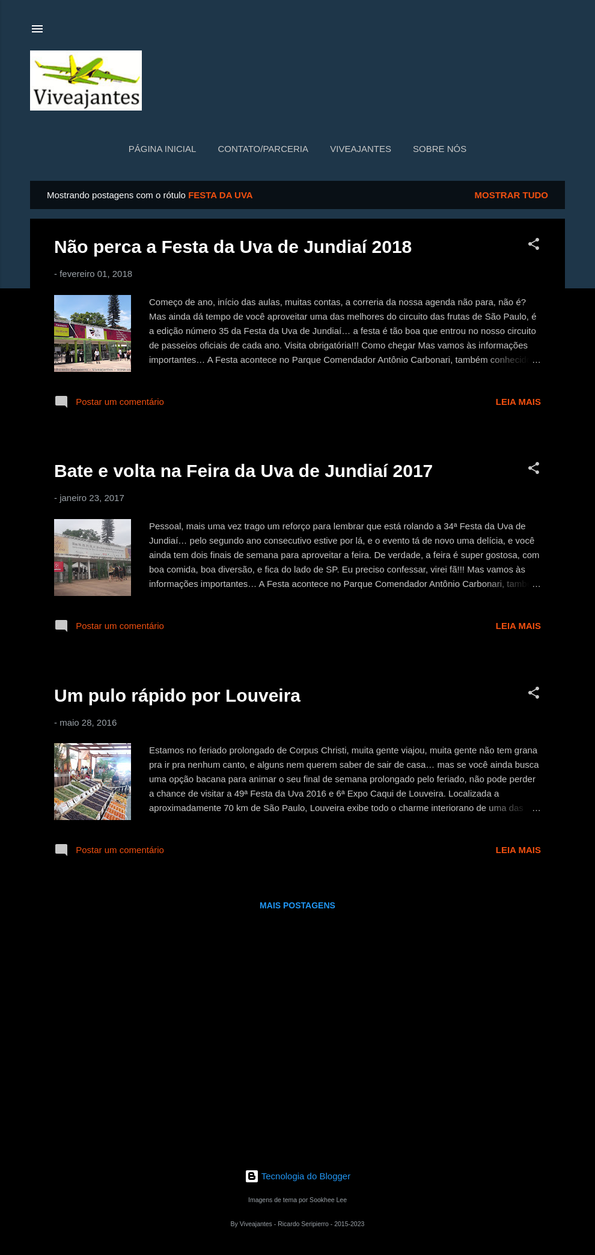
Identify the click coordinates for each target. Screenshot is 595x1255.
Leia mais (518, 402)
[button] (533, 246)
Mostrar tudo (512, 195)
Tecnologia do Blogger (297, 1176)
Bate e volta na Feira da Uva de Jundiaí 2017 (243, 471)
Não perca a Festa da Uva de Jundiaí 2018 (233, 247)
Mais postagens (297, 905)
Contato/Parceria (263, 149)
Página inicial (163, 149)
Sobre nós (439, 149)
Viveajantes (360, 149)
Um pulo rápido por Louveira (177, 695)
